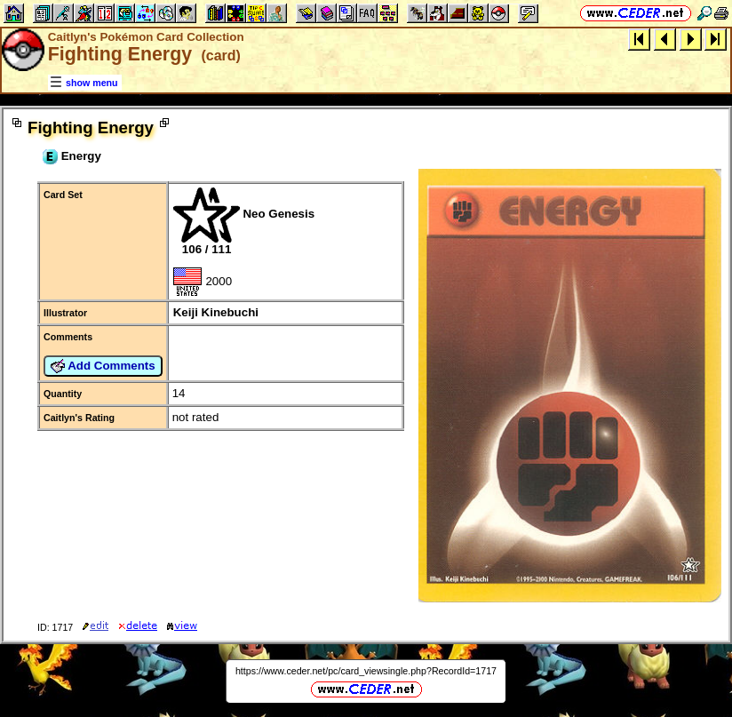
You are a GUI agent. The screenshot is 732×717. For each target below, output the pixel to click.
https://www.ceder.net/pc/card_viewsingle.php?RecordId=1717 (366, 670)
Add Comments (103, 366)
